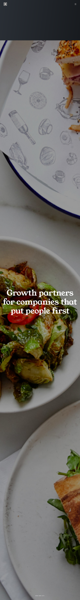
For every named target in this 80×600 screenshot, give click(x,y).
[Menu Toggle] (75, 4)
